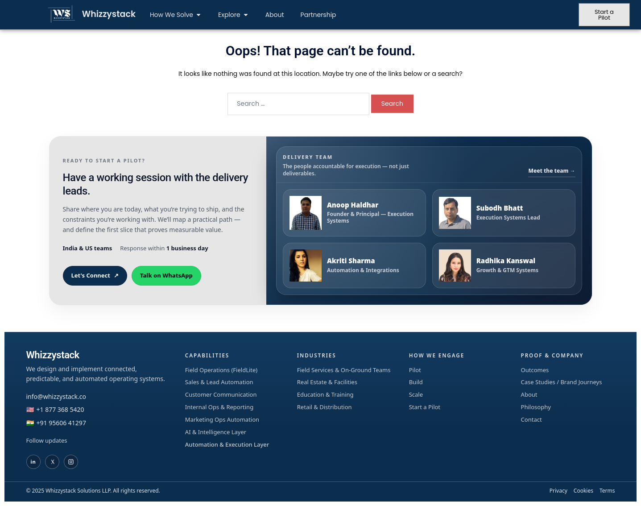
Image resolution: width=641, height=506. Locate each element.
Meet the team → (551, 170)
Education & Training (325, 394)
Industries (317, 355)
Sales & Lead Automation (219, 382)
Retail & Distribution (324, 407)
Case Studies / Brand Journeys (561, 382)
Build (416, 382)
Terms (607, 490)
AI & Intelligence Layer (215, 432)
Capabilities (208, 355)
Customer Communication (221, 394)
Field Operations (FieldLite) (221, 370)
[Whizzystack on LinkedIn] (33, 462)
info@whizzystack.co (56, 396)
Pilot (415, 370)
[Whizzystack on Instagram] (71, 462)
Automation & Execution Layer (227, 444)
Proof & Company (553, 355)
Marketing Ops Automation (222, 419)
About (529, 394)
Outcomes (535, 370)
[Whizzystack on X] (52, 462)
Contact (531, 419)
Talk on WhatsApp (166, 275)
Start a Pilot (424, 407)
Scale (416, 394)
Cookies (583, 490)
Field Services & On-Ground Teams (344, 370)
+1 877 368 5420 (60, 409)
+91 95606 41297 (61, 423)
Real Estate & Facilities (327, 382)
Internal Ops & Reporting (219, 407)
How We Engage (437, 355)
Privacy (558, 490)
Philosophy (536, 407)
